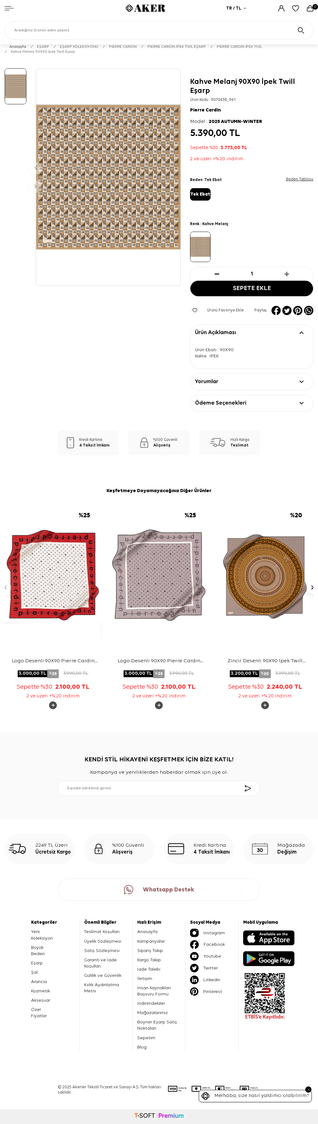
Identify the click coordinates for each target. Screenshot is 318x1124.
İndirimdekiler (151, 1003)
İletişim (144, 978)
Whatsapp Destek (159, 889)
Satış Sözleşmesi (102, 950)
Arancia (39, 981)
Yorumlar (206, 381)
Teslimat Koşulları (102, 931)
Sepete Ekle (252, 288)
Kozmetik (40, 991)
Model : (226, 121)
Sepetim (146, 1038)
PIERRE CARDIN (123, 47)
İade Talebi (148, 969)
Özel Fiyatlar (39, 1012)
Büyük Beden (38, 950)
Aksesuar (40, 1000)
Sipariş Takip (150, 950)
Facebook (207, 944)
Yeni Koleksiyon (42, 934)
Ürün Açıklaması (215, 332)
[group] (108, 177)
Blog (142, 1047)
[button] (36, 168)
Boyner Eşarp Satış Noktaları (157, 1025)
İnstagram (207, 933)
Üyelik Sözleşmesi (102, 941)
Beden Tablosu (299, 179)
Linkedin (205, 980)
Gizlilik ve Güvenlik (102, 975)
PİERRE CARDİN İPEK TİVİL (239, 47)
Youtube (205, 956)
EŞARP (43, 47)
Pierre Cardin (205, 110)
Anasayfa (17, 47)
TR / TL (236, 8)
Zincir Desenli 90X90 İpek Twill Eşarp (265, 661)
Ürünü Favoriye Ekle (217, 310)
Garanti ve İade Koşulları (100, 963)
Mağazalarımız (152, 1012)
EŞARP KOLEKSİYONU (79, 47)
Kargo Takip (149, 960)
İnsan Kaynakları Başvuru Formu (154, 991)
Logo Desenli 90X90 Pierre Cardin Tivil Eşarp (53, 661)
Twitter (204, 968)
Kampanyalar (151, 941)
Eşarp (37, 963)
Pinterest (206, 991)
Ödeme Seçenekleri (220, 403)
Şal (34, 972)
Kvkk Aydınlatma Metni (101, 987)
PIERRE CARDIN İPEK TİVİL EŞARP (177, 47)
